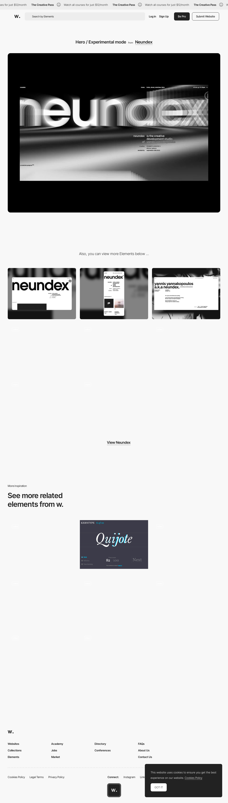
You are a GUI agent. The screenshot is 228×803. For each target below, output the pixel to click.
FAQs (141, 743)
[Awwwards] (17, 16)
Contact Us (145, 757)
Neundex (144, 42)
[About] (186, 293)
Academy (57, 743)
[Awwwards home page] (114, 790)
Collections (14, 750)
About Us (143, 750)
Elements (13, 757)
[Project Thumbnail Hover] (186, 348)
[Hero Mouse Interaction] (42, 348)
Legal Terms (37, 777)
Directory (100, 743)
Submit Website (205, 16)
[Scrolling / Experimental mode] (42, 403)
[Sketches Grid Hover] (114, 348)
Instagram (129, 777)
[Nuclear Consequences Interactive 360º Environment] (42, 544)
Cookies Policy (16, 777)
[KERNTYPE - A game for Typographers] (114, 544)
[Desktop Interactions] (42, 657)
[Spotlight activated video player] (42, 601)
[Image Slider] (186, 545)
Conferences (103, 750)
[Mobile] (114, 293)
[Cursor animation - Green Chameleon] (114, 601)
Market (55, 757)
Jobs (54, 750)
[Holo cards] (114, 655)
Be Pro (182, 16)
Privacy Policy (56, 777)
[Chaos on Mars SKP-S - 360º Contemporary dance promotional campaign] (186, 601)
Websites (13, 743)
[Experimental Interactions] (114, 403)
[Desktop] (42, 293)
